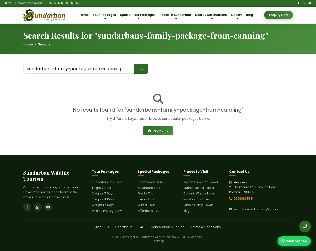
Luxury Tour (146, 199)
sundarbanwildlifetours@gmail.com (256, 209)
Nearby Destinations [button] (211, 15)
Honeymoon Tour (150, 182)
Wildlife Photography (107, 211)
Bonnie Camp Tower (198, 205)
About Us (102, 227)
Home (84, 15)
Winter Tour (146, 205)
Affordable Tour (149, 211)
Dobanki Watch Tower (199, 193)
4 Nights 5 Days (103, 205)
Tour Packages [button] (104, 15)
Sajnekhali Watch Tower (200, 182)
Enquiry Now (278, 15)
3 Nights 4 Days (103, 199)
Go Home (158, 131)
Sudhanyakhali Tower (198, 188)
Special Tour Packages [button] (137, 15)
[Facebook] (299, 3)
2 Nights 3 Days (103, 193)
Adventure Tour (149, 188)
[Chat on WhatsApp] (294, 241)
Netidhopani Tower (197, 199)
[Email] (310, 3)
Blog (249, 15)
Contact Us (123, 227)
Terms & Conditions (206, 227)
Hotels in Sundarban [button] (175, 15)
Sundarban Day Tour (107, 182)
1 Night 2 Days (102, 188)
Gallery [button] (236, 15)
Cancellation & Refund (168, 227)
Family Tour (146, 193)
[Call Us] (305, 226)
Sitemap (158, 241)
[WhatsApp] (304, 3)
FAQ (142, 227)
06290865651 (70, 3)
